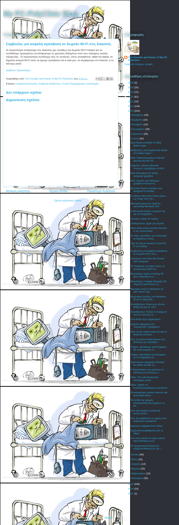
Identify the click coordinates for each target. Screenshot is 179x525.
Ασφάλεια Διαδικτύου (49, 83)
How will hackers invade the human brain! (145, 412)
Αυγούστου (137, 133)
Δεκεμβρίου (137, 115)
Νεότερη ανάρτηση (18, 191)
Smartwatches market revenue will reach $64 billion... (148, 394)
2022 (131, 101)
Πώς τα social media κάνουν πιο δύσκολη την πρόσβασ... (147, 341)
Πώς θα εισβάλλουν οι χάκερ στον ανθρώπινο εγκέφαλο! (148, 420)
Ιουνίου (135, 454)
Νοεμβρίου (137, 119)
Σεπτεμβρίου (138, 129)
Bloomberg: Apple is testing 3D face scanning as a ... (147, 275)
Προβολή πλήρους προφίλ (138, 64)
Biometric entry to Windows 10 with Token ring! (146, 290)
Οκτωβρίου (137, 124)
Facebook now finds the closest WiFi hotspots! (147, 260)
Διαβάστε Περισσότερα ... (19, 70)
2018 (131, 488)
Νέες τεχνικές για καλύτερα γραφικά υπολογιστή (144, 182)
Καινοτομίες (92, 83)
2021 (131, 106)
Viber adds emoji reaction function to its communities (148, 229)
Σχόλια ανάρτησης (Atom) (67, 200)
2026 (131, 82)
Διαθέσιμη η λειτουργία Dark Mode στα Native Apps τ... (148, 152)
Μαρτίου (136, 468)
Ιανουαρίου (137, 478)
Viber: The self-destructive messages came (144, 379)
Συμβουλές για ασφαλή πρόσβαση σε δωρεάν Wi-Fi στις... (148, 252)
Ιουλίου (135, 138)
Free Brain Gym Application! (145, 319)
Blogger (109, 517)
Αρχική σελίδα (58, 191)
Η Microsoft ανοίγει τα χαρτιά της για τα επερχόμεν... (147, 212)
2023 (131, 96)
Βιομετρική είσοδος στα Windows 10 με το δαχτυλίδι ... (148, 298)
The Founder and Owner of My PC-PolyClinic (148, 58)
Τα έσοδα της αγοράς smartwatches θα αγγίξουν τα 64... (147, 403)
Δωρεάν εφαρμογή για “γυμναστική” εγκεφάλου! (145, 325)
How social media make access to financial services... (148, 333)
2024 (131, 92)
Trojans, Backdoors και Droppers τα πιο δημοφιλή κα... (148, 356)
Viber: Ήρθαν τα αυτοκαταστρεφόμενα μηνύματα (148, 386)
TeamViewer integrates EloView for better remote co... (147, 364)
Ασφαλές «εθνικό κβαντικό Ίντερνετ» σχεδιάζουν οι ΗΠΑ (147, 167)
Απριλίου (136, 464)
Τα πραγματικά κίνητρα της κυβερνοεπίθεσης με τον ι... (146, 447)
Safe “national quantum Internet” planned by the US (147, 159)
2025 (131, 87)
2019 (131, 484)
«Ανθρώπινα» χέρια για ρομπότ (147, 223)
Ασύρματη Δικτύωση (26, 83)
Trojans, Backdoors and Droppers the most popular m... (148, 348)
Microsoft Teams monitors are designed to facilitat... (146, 190)
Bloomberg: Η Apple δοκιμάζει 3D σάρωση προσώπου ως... (148, 283)
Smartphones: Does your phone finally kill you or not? (147, 306)
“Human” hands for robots (144, 218)
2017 (131, 493)
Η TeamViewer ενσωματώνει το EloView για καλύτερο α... (147, 371)
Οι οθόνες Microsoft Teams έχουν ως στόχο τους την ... (148, 197)
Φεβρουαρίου (138, 473)
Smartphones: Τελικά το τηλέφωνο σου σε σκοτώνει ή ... (148, 313)
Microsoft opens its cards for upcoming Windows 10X (145, 205)
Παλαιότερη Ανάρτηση (101, 191)
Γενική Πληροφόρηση (73, 83)
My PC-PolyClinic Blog (40, 14)
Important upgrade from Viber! (146, 425)
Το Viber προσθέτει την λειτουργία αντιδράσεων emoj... (148, 237)
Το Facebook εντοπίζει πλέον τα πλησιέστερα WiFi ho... (147, 267)
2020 (131, 110)
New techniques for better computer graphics (144, 174)
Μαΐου (134, 459)
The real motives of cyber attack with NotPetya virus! (147, 440)
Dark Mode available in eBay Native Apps (145, 144)
